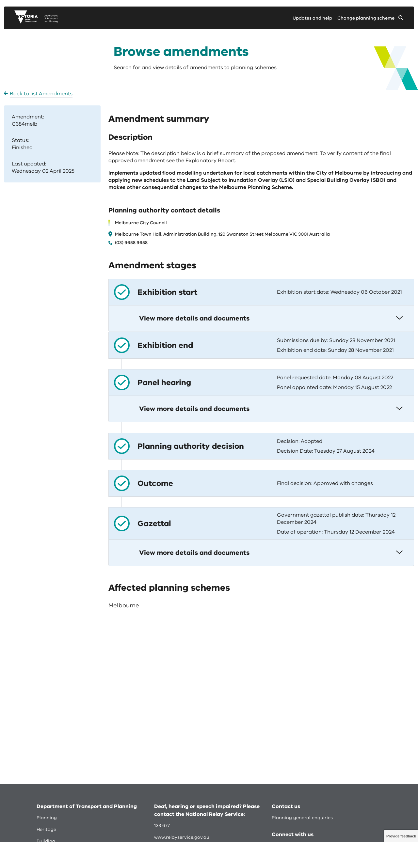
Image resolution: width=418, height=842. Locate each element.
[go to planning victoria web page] (36, 21)
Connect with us (293, 834)
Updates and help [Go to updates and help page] (312, 18)
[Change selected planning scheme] (370, 19)
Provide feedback (401, 836)
